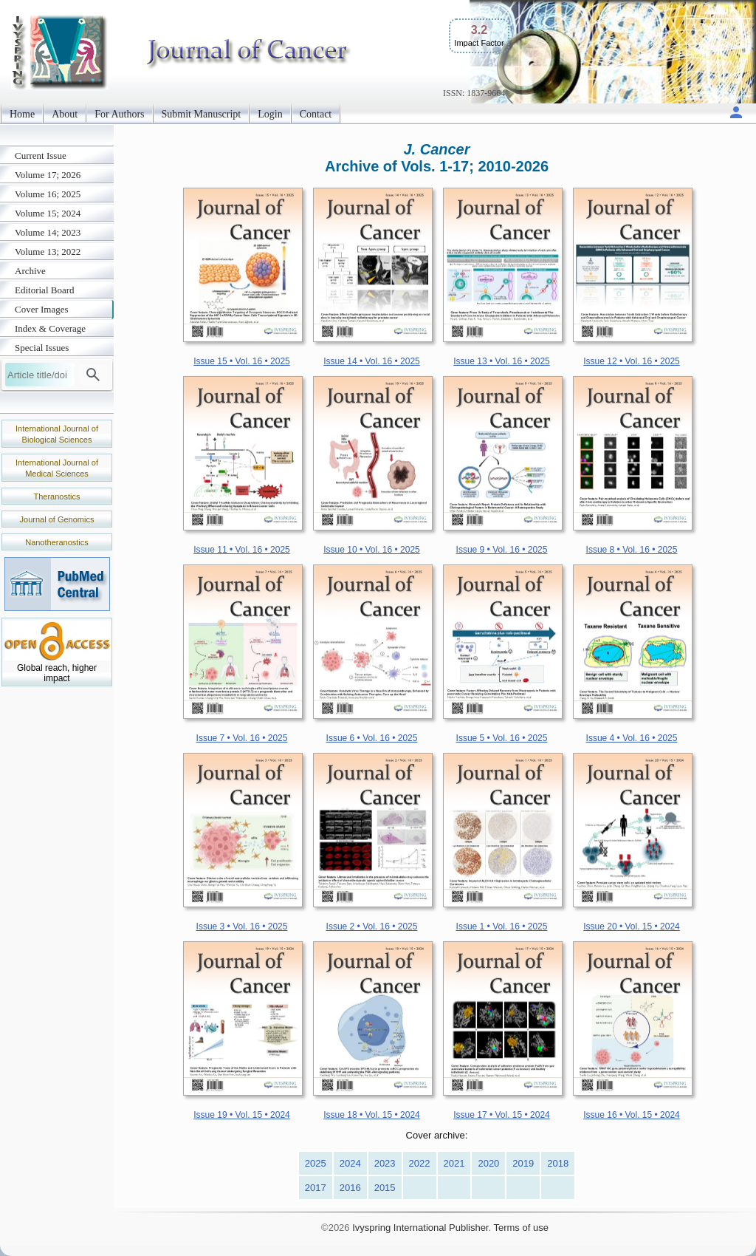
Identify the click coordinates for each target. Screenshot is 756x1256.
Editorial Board (45, 290)
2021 (454, 1163)
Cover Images (42, 309)
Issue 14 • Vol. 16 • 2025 (371, 361)
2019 (523, 1163)
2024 (350, 1163)
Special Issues (42, 347)
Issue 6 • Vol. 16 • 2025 (372, 738)
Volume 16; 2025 (47, 193)
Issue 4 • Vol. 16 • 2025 (632, 738)
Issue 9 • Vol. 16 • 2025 (502, 550)
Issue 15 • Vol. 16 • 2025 (241, 361)
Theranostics (57, 496)
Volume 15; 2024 (47, 213)
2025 (315, 1163)
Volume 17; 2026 (47, 174)
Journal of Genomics (57, 519)
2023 (385, 1163)
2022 (419, 1163)
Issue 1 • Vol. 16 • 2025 (502, 926)
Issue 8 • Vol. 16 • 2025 (632, 550)
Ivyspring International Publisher (420, 1227)
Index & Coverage (50, 328)
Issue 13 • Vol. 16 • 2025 (501, 361)
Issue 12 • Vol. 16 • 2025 (631, 361)
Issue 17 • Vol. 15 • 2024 (501, 1115)
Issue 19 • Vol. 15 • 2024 (241, 1115)
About (65, 114)
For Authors (119, 114)
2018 (557, 1163)
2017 (315, 1187)
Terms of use (520, 1227)
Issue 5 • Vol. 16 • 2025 (502, 738)
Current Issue (40, 155)
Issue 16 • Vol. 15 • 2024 (631, 1115)
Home (22, 114)
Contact (316, 114)
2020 (488, 1163)
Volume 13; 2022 (47, 251)
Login (270, 114)
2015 (385, 1187)
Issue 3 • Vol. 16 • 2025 (242, 926)
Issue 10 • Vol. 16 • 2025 (371, 550)
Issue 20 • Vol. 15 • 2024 (631, 926)
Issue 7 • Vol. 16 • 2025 (242, 738)
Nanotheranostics (57, 542)
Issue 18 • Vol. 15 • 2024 (371, 1115)
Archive (30, 270)
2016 (350, 1187)
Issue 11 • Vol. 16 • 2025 (241, 550)
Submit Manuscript (201, 114)
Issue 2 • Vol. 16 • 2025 (372, 926)
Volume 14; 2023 (47, 232)
